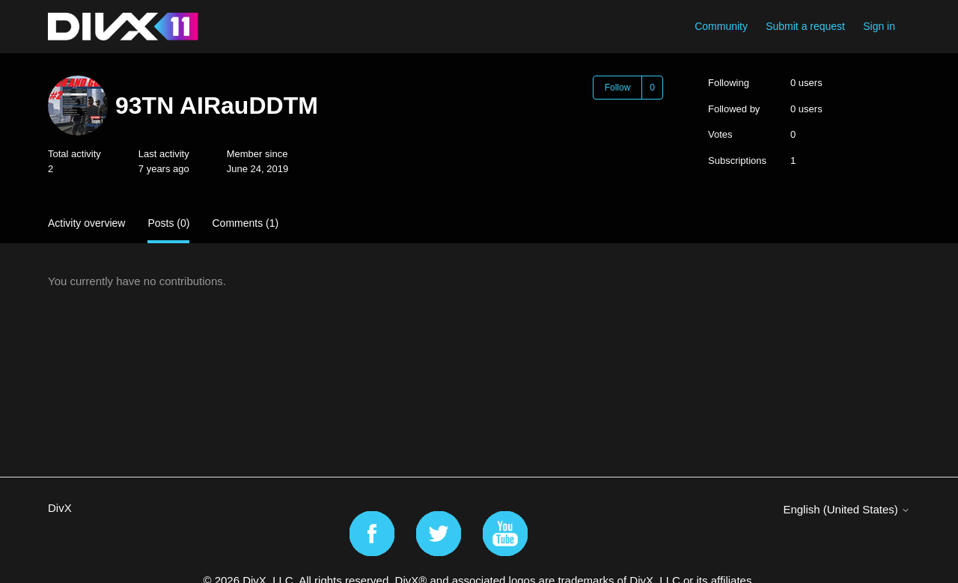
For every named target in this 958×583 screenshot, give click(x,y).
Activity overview (86, 223)
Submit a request (805, 26)
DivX (60, 507)
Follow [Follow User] (618, 87)
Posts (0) (168, 223)
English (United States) (846, 509)
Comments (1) (245, 223)
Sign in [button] (879, 26)
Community (721, 26)
